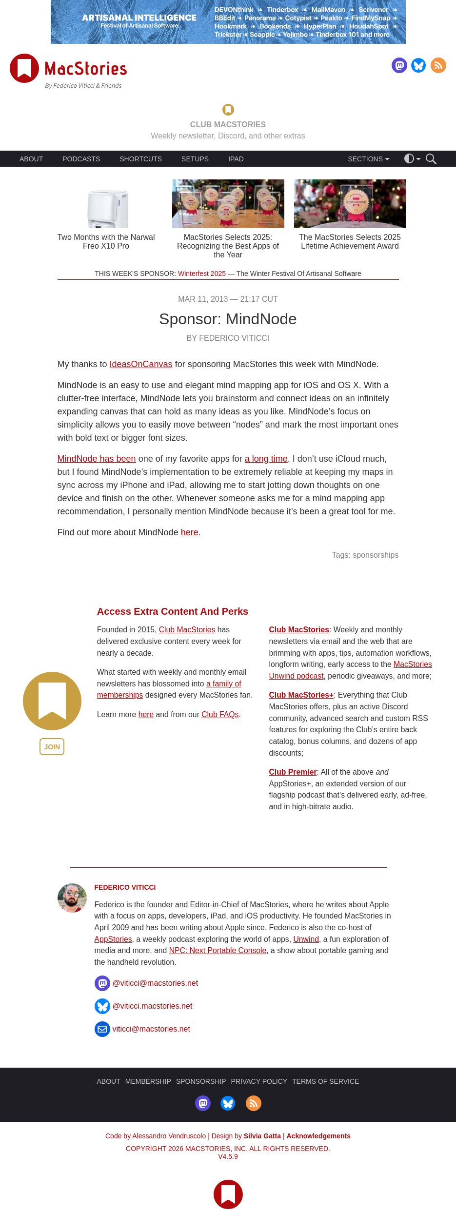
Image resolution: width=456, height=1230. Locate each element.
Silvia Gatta (262, 1136)
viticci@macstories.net (151, 1029)
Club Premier (293, 772)
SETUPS (195, 159)
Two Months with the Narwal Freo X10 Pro (106, 241)
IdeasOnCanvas (141, 364)
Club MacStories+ (301, 695)
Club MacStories (187, 629)
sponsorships (375, 555)
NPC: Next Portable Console (218, 950)
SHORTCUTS (140, 159)
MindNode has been (97, 459)
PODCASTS (81, 159)
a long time (266, 459)
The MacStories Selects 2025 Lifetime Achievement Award (350, 241)
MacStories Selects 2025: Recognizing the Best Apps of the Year (228, 246)
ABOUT (31, 159)
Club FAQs (219, 714)
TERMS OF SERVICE (325, 1081)
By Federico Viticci (228, 338)
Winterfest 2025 (202, 273)
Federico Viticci (125, 887)
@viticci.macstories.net (153, 1006)
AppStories (113, 939)
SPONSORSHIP (201, 1081)
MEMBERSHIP (148, 1081)
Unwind (306, 939)
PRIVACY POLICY (259, 1081)
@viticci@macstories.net (155, 983)
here (189, 532)
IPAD (236, 159)
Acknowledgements (319, 1136)
